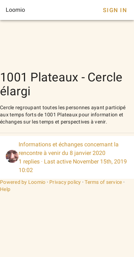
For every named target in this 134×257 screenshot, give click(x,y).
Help (5, 189)
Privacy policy (65, 182)
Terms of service (103, 182)
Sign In (115, 10)
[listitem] (67, 157)
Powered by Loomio (22, 182)
